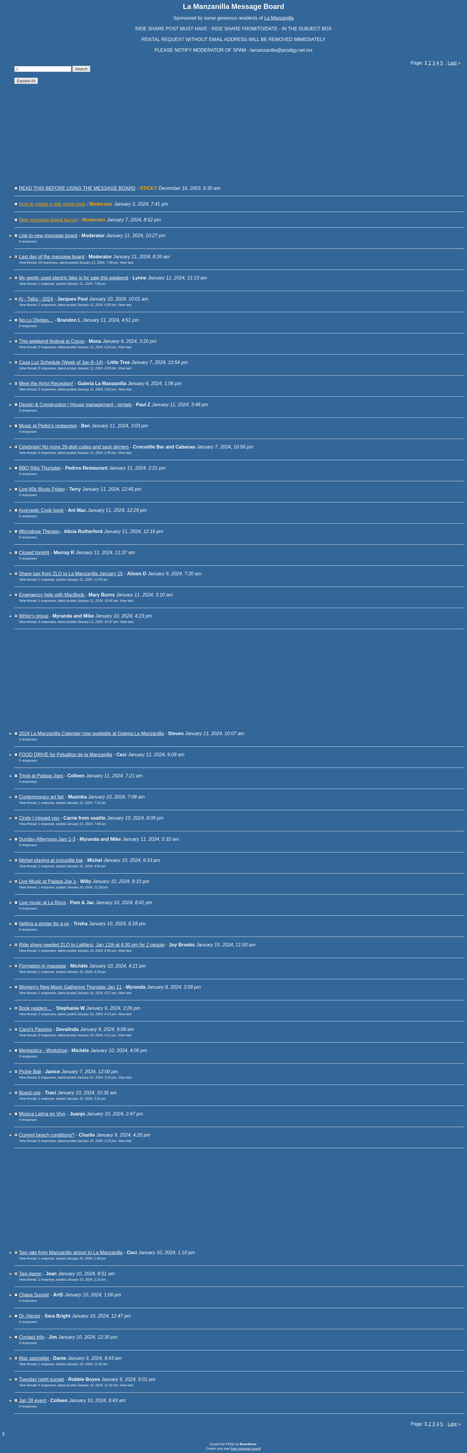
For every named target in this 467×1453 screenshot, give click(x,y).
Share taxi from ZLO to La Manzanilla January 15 (71, 573)
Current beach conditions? (46, 1135)
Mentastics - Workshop (43, 1050)
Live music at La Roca (42, 902)
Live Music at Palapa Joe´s (48, 881)
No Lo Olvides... (36, 320)
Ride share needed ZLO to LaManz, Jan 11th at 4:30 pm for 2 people (91, 944)
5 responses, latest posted (77, 389)
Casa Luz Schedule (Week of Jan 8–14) (61, 362)
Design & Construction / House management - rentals (75, 404)
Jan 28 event (32, 1400)
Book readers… (35, 1008)
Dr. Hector (29, 1315)
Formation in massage (42, 965)
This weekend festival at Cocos (52, 341)
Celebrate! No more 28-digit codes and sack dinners (74, 446)
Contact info (31, 1337)
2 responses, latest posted (77, 305)
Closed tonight (34, 552)
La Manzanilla (279, 18)
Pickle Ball (30, 1071)
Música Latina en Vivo (42, 1113)
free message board (245, 1448)
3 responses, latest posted (77, 347)
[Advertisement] (193, 137)
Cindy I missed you (39, 818)
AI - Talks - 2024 (36, 298)
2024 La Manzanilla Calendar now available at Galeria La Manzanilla (91, 733)
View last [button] (126, 262)
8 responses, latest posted (77, 368)
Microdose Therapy (40, 531)
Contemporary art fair (41, 796)
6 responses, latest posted (77, 452)
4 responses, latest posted (78, 1385)
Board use (30, 1092)
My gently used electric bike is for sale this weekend (73, 277)
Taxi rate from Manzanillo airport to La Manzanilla (71, 1252)
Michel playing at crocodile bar (51, 860)
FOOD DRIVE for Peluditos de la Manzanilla (65, 754)
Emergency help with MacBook (52, 594)
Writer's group (33, 615)
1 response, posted (72, 283)
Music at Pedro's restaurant (48, 425)
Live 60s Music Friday (42, 489)
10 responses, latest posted (78, 262)
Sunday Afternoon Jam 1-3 (47, 839)
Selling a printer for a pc (44, 923)
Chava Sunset (34, 1294)
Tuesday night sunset (41, 1379)
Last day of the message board (51, 256)
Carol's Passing (35, 1029)
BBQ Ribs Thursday (40, 468)
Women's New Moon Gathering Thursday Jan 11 (70, 987)
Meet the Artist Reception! (46, 383)
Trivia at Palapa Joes (41, 775)
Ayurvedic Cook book (41, 510)
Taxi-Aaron (30, 1273)
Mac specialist (34, 1358)
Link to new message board (48, 235)
